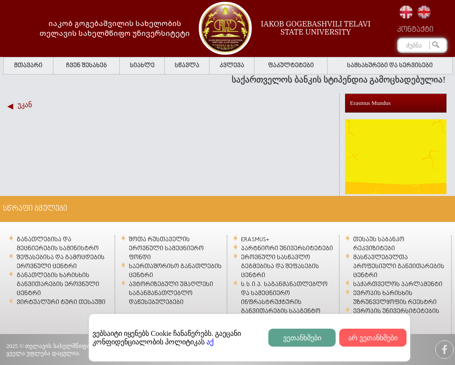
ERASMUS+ (255, 239)
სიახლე (142, 66)
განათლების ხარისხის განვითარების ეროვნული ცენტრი (58, 284)
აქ (210, 342)
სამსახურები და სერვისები (390, 66)
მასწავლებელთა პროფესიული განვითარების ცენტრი (398, 266)
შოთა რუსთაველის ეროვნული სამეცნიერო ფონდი (166, 248)
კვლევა (231, 66)
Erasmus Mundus (370, 103)
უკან (25, 105)
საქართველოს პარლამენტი (397, 284)
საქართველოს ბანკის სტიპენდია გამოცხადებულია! (341, 79)
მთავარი (28, 66)
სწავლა (187, 66)
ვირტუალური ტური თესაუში (61, 302)
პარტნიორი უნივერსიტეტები (287, 248)
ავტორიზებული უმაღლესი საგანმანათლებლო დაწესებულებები (171, 293)
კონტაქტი (415, 30)
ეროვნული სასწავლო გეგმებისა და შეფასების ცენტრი (280, 266)
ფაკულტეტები (291, 66)
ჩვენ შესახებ (86, 66)
